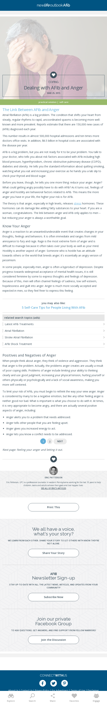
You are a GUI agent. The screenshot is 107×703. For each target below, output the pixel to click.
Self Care (63, 102)
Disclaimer (93, 690)
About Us (13, 690)
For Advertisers (60, 690)
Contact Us (27, 690)
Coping (53, 82)
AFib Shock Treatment (18, 344)
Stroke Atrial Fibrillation (19, 337)
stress (77, 203)
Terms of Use (78, 690)
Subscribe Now (53, 597)
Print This (53, 507)
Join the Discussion (53, 640)
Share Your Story (53, 553)
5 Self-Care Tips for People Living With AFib (53, 307)
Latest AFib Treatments (19, 324)
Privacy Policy (42, 690)
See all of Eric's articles (53, 488)
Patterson (53, 477)
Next (60, 441)
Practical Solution (48, 102)
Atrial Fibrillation (14, 330)
